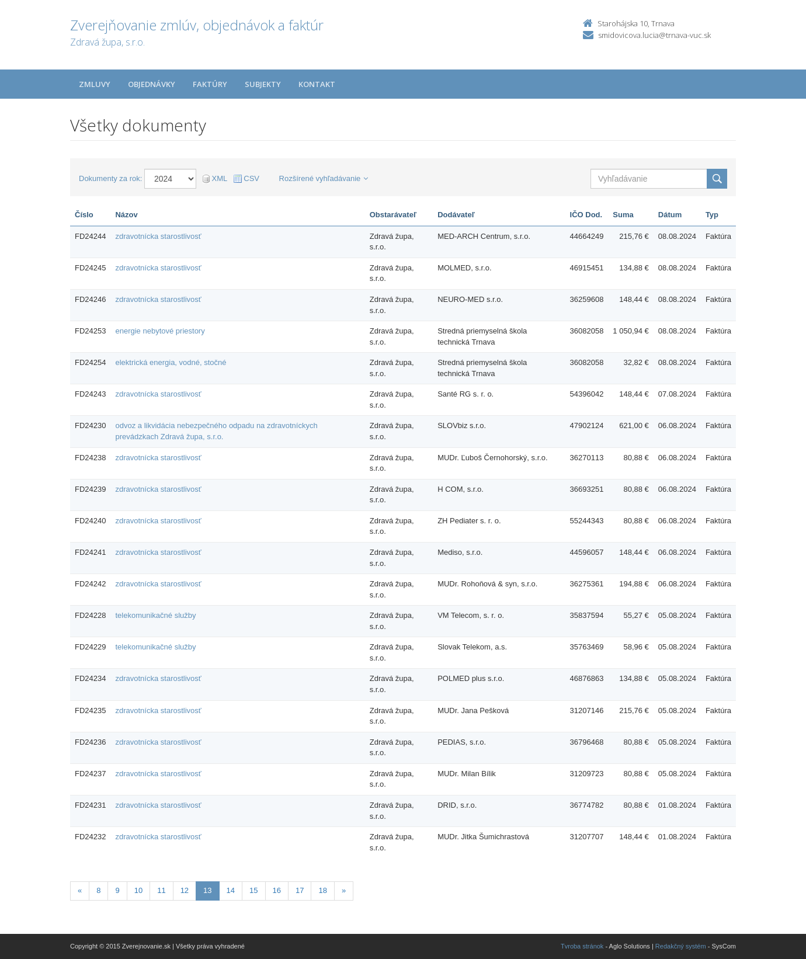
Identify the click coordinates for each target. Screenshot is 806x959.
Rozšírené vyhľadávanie (324, 178)
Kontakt (316, 84)
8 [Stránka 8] (98, 890)
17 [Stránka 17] (300, 890)
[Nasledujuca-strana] (343, 891)
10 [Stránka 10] (138, 890)
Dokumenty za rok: (110, 178)
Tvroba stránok (582, 946)
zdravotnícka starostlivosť (158, 236)
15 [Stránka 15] (253, 890)
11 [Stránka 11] (161, 890)
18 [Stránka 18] (322, 890)
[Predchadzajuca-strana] (79, 891)
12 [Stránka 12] (184, 890)
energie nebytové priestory (159, 330)
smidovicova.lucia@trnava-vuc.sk (654, 35)
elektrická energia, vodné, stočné (170, 362)
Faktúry (210, 84)
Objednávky (151, 84)
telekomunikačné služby (155, 615)
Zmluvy (94, 84)
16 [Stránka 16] (277, 890)
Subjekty (263, 84)
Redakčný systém (680, 946)
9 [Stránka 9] (117, 890)
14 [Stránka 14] (231, 890)
